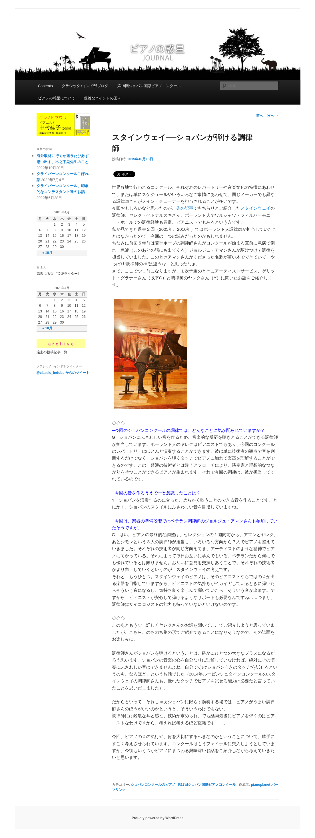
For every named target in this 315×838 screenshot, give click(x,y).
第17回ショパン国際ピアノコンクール (206, 785)
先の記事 (184, 208)
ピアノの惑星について (56, 98)
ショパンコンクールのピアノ (153, 785)
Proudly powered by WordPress (157, 818)
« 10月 (47, 253)
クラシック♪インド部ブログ (85, 86)
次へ (272, 116)
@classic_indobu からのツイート (63, 373)
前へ (257, 116)
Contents (45, 86)
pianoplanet (260, 785)
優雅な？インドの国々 (102, 98)
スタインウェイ (255, 208)
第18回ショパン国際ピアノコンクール (148, 86)
